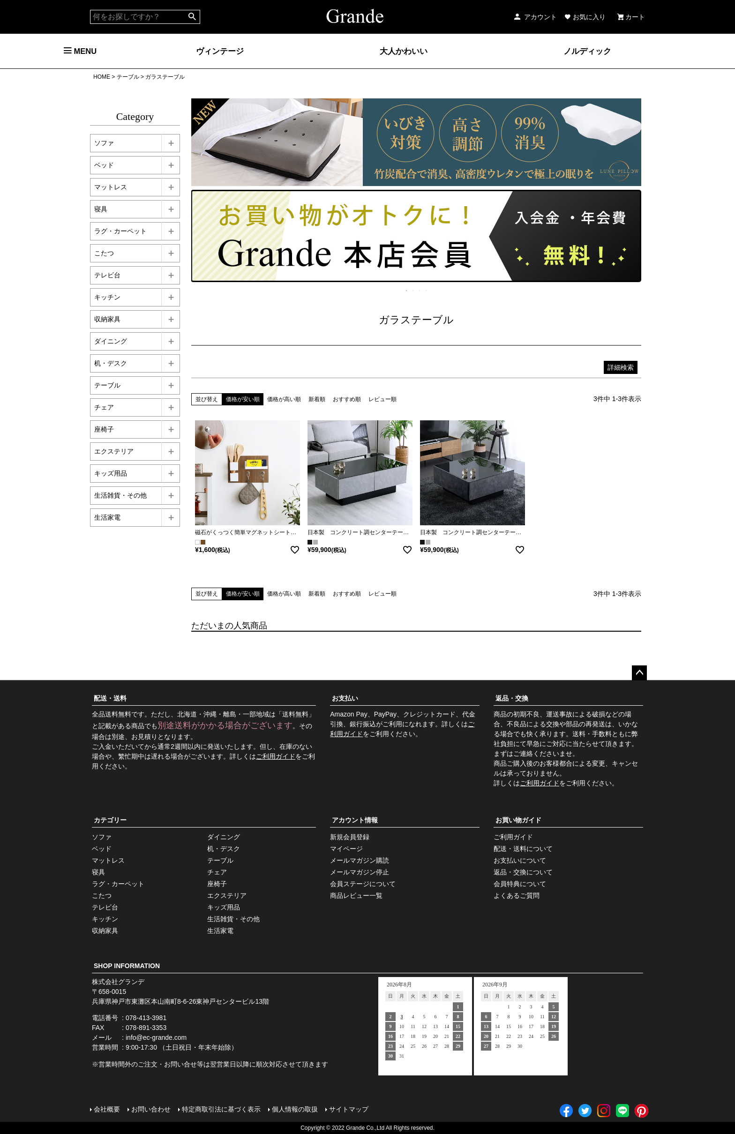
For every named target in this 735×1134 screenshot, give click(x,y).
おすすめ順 (347, 399)
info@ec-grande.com (156, 1037)
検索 (192, 16)
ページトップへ (639, 672)
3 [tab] (420, 290)
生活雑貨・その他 (120, 495)
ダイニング (110, 341)
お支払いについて (520, 860)
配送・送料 (110, 698)
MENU (80, 51)
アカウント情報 (355, 820)
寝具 (100, 209)
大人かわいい (404, 51)
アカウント (535, 17)
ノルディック (587, 51)
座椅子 (104, 429)
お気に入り (585, 17)
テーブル (128, 77)
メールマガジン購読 (359, 860)
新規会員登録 (349, 837)
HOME (101, 77)
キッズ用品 (110, 473)
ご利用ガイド (275, 756)
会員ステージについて (363, 884)
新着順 (316, 399)
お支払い (345, 698)
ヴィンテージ (220, 51)
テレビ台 (107, 275)
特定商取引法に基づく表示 (221, 1109)
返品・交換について (523, 872)
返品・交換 (511, 698)
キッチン (107, 297)
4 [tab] (426, 290)
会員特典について (520, 884)
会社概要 (107, 1109)
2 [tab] (413, 290)
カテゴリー (110, 820)
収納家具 (107, 319)
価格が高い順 (284, 399)
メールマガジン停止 (359, 872)
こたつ (104, 253)
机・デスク (110, 363)
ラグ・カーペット (120, 231)
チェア (104, 407)
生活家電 (107, 517)
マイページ (346, 848)
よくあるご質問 (517, 895)
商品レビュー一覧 (356, 895)
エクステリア (114, 451)
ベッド (104, 165)
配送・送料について (523, 848)
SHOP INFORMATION (127, 966)
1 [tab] (407, 290)
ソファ (104, 143)
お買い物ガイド (518, 820)
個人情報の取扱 (295, 1109)
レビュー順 (382, 399)
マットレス (110, 187)
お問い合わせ (151, 1109)
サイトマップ (348, 1109)
